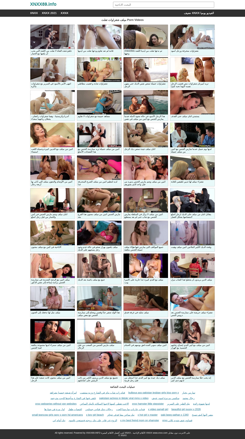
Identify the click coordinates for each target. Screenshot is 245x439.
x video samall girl (158, 409)
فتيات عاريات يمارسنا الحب (130, 409)
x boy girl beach (95, 415)
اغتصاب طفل (75, 409)
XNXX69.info (43, 4)
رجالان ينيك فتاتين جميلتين (99, 409)
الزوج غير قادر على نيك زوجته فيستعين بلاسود (93, 420)
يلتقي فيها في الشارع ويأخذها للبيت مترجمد (73, 398)
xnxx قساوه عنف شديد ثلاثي (177, 420)
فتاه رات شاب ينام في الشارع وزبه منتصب (102, 392)
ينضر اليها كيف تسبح (202, 415)
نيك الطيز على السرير (178, 403)
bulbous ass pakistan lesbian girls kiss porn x (153, 392)
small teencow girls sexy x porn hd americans (57, 415)
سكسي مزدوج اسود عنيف (165, 398)
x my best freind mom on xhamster (139, 420)
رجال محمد (188, 398)
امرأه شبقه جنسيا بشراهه (63, 392)
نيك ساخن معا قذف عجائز (120, 415)
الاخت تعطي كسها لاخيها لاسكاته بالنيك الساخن (104, 403)
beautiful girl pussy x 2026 (186, 409)
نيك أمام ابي (59, 420)
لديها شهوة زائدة (201, 403)
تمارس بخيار (188, 392)
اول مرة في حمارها (54, 409)
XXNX (64, 13)
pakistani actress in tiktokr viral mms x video (124, 398)
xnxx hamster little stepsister (148, 403)
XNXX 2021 (49, 13)
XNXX (34, 13)
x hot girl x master (148, 415)
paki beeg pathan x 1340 (175, 415)
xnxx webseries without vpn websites (55, 403)
